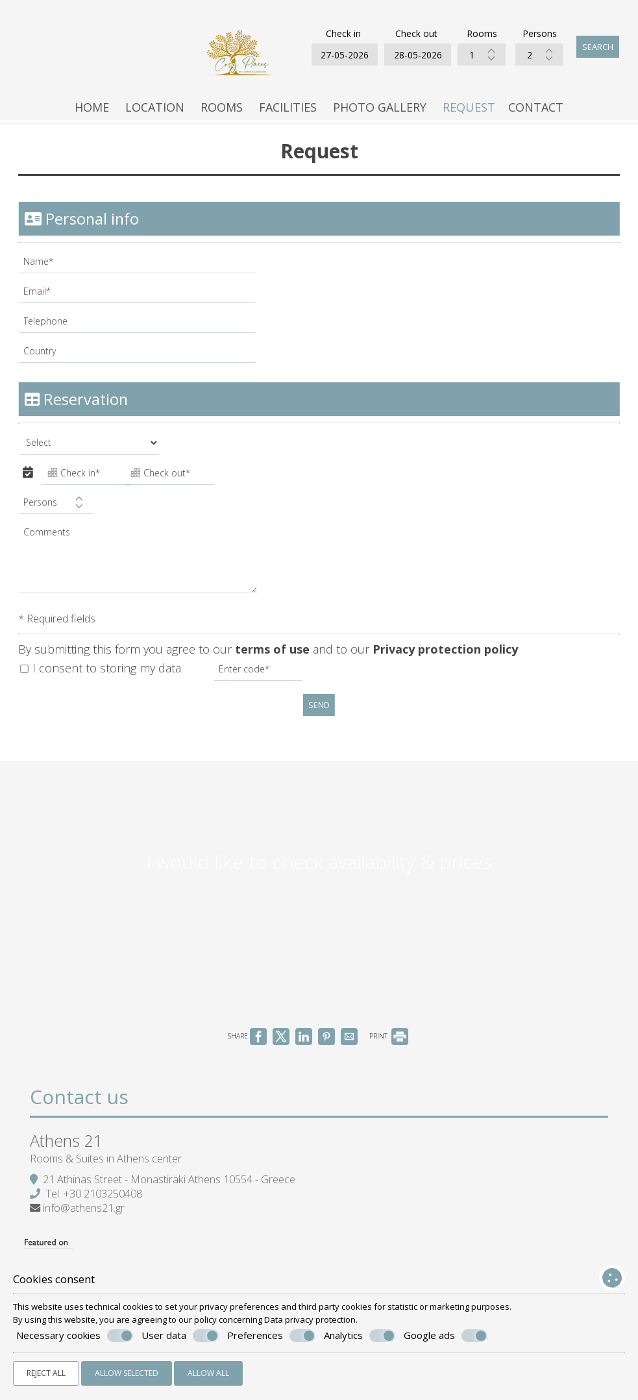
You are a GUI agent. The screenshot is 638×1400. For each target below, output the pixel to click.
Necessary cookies (74, 1335)
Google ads (445, 1335)
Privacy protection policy (446, 659)
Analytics (359, 1335)
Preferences (271, 1335)
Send (319, 715)
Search (597, 49)
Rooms (222, 112)
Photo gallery (379, 112)
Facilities (288, 112)
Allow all (208, 1373)
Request (469, 112)
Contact (535, 112)
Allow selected (126, 1373)
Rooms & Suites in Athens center (108, 1184)
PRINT (388, 1056)
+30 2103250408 (105, 1219)
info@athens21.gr (86, 1234)
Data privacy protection (310, 1319)
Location (154, 112)
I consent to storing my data (101, 678)
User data (180, 1335)
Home (92, 112)
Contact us (81, 1120)
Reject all (46, 1373)
